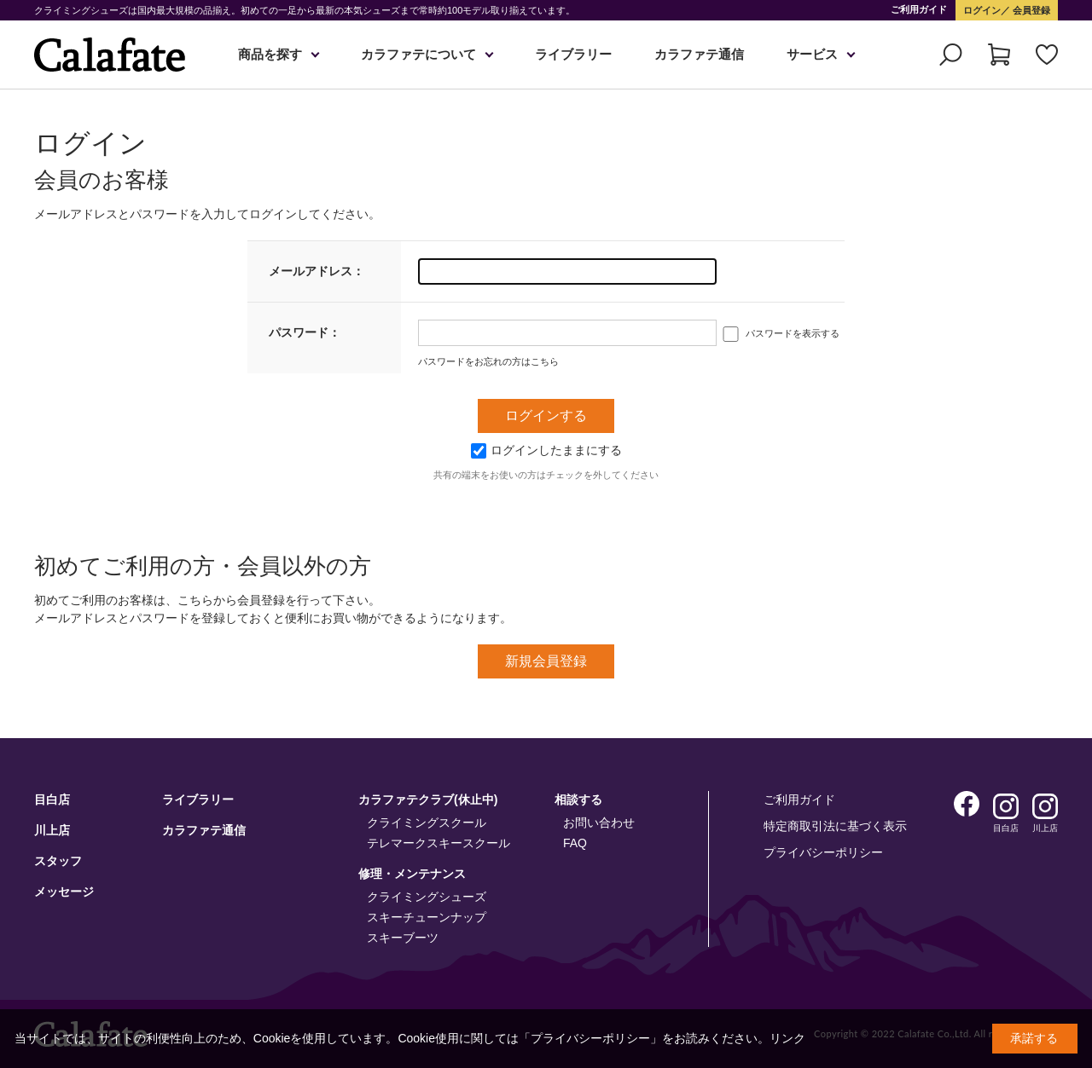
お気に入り (1047, 54)
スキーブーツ (403, 937)
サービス (812, 54)
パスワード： (304, 332)
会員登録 (1030, 10)
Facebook (966, 804)
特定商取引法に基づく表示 (835, 826)
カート (999, 54)
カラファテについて (418, 54)
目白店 (52, 799)
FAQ (575, 843)
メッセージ (64, 891)
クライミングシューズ (426, 896)
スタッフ (58, 861)
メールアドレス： (316, 271)
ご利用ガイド (919, 9)
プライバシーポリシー (823, 852)
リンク (787, 1038)
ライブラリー (573, 54)
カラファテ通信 (699, 54)
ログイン (982, 10)
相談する (578, 799)
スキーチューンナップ (426, 917)
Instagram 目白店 (1006, 806)
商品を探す (270, 54)
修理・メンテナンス (412, 873)
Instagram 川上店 (1045, 806)
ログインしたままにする (546, 450)
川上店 (52, 830)
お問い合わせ (599, 822)
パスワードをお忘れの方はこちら (488, 361)
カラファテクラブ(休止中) (427, 799)
